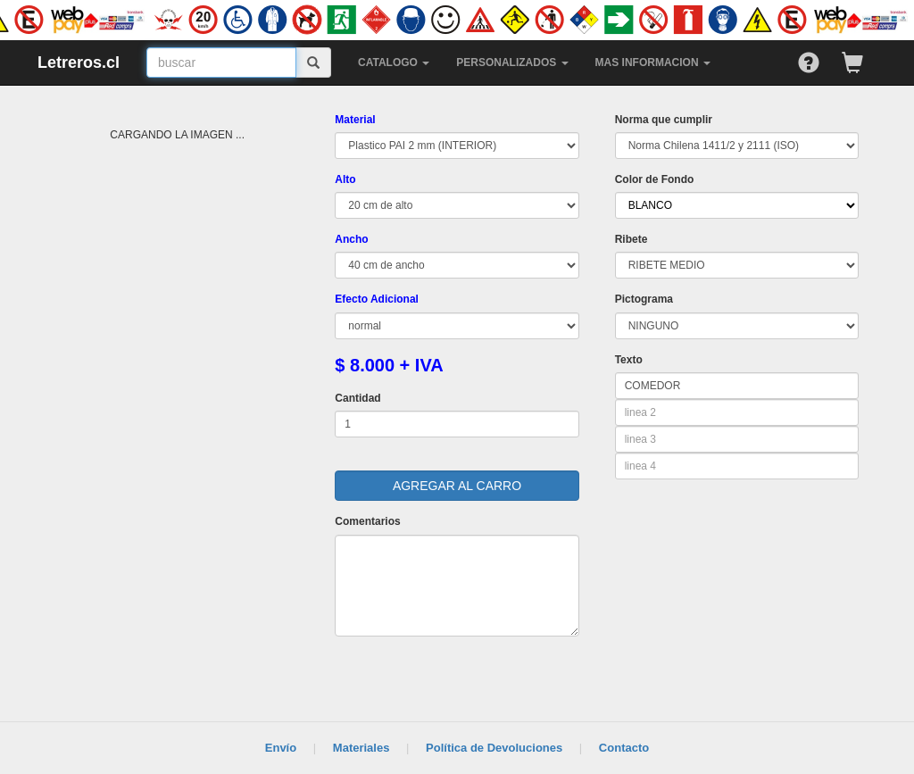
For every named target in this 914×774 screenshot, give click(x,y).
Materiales (361, 747)
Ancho (351, 239)
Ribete (631, 239)
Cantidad (357, 398)
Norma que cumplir (663, 119)
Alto (345, 179)
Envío (280, 747)
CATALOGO (393, 62)
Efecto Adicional (377, 299)
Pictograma (644, 299)
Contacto (624, 747)
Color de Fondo (654, 179)
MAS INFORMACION (652, 62)
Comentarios (367, 521)
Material (355, 119)
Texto (629, 360)
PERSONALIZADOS (512, 62)
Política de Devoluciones (494, 747)
